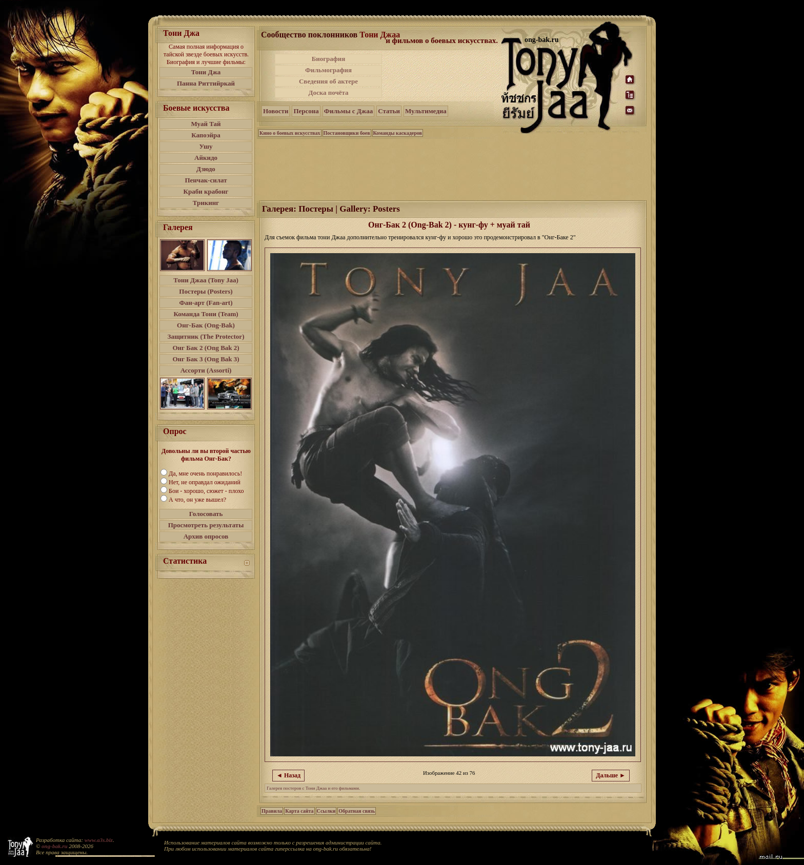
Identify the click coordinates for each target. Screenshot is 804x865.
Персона (305, 111)
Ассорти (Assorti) (206, 370)
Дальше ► (611, 775)
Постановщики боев (347, 133)
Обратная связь (356, 811)
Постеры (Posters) (205, 291)
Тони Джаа (379, 34)
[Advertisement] (442, 76)
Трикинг (206, 203)
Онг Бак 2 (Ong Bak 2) (205, 348)
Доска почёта (328, 92)
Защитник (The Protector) (206, 336)
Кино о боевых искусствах (289, 133)
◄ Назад (288, 775)
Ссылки (326, 811)
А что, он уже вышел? (197, 499)
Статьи (389, 111)
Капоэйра (205, 135)
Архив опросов (206, 536)
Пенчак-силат (206, 180)
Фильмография (328, 70)
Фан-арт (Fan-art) (206, 302)
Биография (329, 59)
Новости (275, 111)
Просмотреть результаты (206, 525)
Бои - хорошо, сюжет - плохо (206, 491)
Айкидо (205, 157)
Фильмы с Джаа (348, 111)
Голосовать (206, 514)
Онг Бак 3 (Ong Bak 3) (205, 359)
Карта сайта (299, 811)
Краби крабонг (206, 191)
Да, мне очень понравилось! (205, 473)
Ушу (206, 146)
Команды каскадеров (397, 133)
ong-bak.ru (54, 846)
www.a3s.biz (99, 840)
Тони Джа (206, 72)
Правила (272, 811)
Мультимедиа (426, 111)
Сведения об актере (328, 81)
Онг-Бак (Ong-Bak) (206, 325)
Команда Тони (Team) (205, 314)
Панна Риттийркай (206, 83)
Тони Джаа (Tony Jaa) (205, 280)
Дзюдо (205, 169)
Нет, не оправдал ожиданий (204, 482)
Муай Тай (205, 124)
